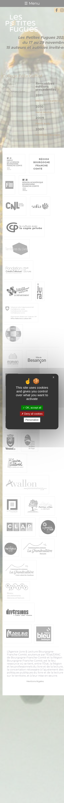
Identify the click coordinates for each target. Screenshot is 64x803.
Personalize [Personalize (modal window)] (32, 420)
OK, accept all (32, 407)
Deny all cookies (32, 413)
